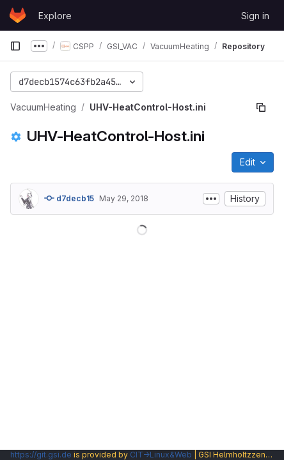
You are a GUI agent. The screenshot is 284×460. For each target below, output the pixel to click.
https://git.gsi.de (41, 454)
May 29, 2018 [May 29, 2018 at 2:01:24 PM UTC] (123, 198)
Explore (55, 15)
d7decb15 (69, 198)
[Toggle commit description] (211, 198)
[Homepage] (17, 15)
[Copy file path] (261, 107)
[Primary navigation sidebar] (15, 46)
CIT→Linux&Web (161, 454)
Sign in (255, 15)
